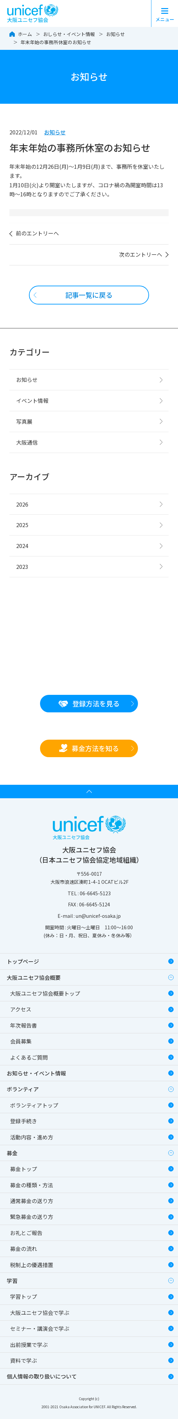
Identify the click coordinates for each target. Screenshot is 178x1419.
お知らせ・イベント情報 (36, 1073)
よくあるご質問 (29, 1057)
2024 (22, 546)
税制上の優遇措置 (31, 1265)
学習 (12, 1281)
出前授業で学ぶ (29, 1345)
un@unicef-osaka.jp (98, 915)
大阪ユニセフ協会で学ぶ (39, 1313)
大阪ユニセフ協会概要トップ (45, 993)
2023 (22, 566)
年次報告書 (23, 1025)
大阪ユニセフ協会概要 (34, 977)
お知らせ (115, 34)
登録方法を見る (89, 703)
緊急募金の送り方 (31, 1217)
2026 (22, 504)
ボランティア (23, 1089)
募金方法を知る (89, 748)
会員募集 (21, 1041)
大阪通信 (27, 442)
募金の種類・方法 (31, 1185)
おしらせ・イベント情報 (69, 34)
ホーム (25, 34)
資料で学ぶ (23, 1360)
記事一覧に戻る (88, 295)
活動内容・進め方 (31, 1137)
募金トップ (23, 1169)
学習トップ (23, 1296)
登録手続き (23, 1121)
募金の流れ (23, 1249)
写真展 (24, 421)
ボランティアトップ (34, 1105)
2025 (22, 525)
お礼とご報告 (26, 1233)
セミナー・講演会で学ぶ (39, 1328)
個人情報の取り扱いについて (42, 1376)
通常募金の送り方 (31, 1201)
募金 (12, 1153)
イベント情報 (32, 400)
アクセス (20, 1009)
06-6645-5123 (95, 893)
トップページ (23, 961)
